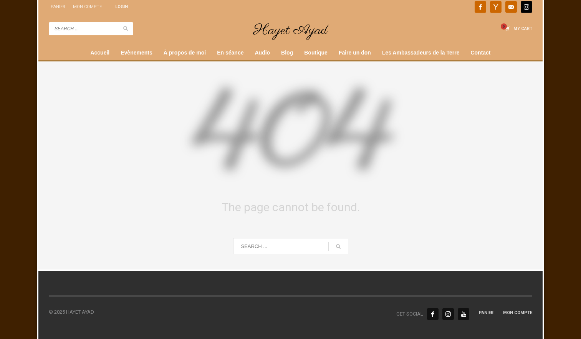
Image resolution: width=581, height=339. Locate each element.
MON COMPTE (87, 6)
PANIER (58, 6)
